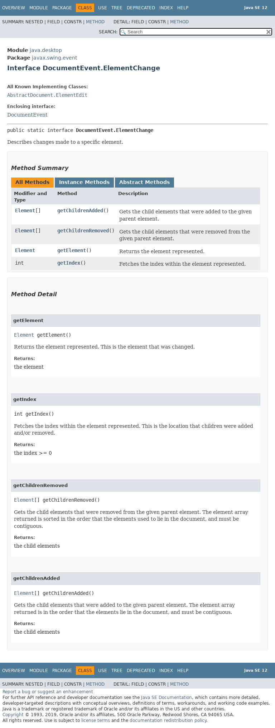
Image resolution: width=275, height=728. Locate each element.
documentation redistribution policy (168, 720)
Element (25, 210)
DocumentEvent (27, 115)
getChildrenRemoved (83, 230)
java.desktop (46, 50)
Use (102, 7)
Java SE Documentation (166, 697)
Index (166, 7)
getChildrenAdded (80, 210)
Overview (13, 7)
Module (38, 7)
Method (95, 21)
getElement (71, 250)
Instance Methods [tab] (84, 182)
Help (182, 7)
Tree (116, 7)
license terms (95, 720)
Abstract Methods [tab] (144, 182)
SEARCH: (108, 31)
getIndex (68, 263)
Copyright (13, 714)
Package (62, 7)
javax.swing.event (54, 58)
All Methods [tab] (32, 182)
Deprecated (141, 7)
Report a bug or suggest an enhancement (48, 691)
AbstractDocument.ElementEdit (47, 95)
